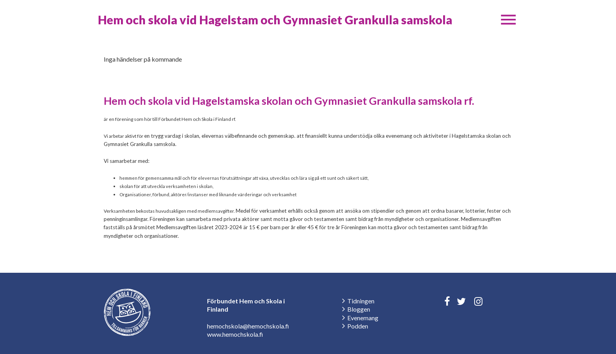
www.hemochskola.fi (235, 334)
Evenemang (362, 317)
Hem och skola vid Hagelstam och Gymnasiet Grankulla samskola (275, 20)
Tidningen (360, 301)
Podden (357, 326)
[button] (508, 19)
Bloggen (358, 309)
